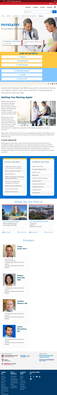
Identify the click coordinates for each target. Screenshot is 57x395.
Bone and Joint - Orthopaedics (29, 16)
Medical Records (14, 60)
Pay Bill (41, 66)
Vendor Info (14, 379)
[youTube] (37, 368)
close (55, 1)
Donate (52, 3)
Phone (22, 369)
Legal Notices (34, 392)
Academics (14, 368)
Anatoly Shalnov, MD (22, 294)
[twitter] (34, 368)
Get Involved (4, 382)
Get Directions (22, 224)
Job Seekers (14, 378)
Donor (12, 376)
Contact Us (14, 57)
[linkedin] (40, 368)
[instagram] (31, 371)
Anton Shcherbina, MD (22, 321)
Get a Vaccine (16, 1)
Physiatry (41, 16)
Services (8, 16)
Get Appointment (41, 57)
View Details (7, 224)
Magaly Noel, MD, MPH (21, 270)
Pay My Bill (4, 381)
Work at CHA (14, 70)
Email (21, 368)
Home (3, 16)
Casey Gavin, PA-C (22, 239)
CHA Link (22, 374)
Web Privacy (41, 392)
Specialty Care (16, 16)
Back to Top (52, 391)
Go (54, 11)
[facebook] (31, 368)
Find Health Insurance (14, 66)
